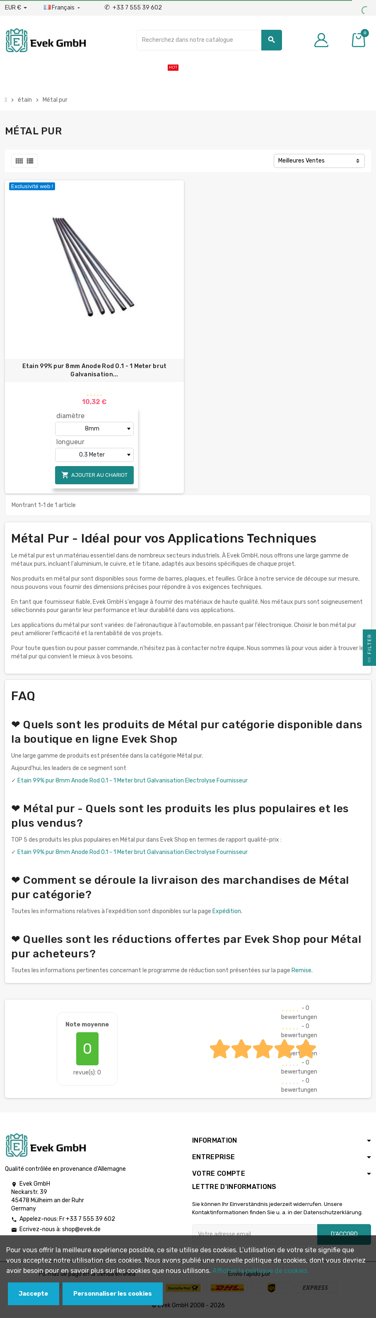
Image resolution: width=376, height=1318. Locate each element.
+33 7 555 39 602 (133, 7)
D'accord (344, 1234)
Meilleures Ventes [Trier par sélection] (301, 160)
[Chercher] (209, 40)
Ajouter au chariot (94, 475)
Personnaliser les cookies (112, 1293)
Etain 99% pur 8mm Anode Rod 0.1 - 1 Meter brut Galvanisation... (94, 370)
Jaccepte (33, 1293)
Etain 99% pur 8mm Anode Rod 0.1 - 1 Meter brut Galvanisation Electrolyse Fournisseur (132, 780)
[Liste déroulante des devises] (16, 8)
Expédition (226, 911)
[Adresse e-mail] (254, 1234)
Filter (369, 650)
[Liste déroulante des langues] (63, 8)
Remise (301, 970)
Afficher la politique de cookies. (260, 1271)
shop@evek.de (81, 1229)
